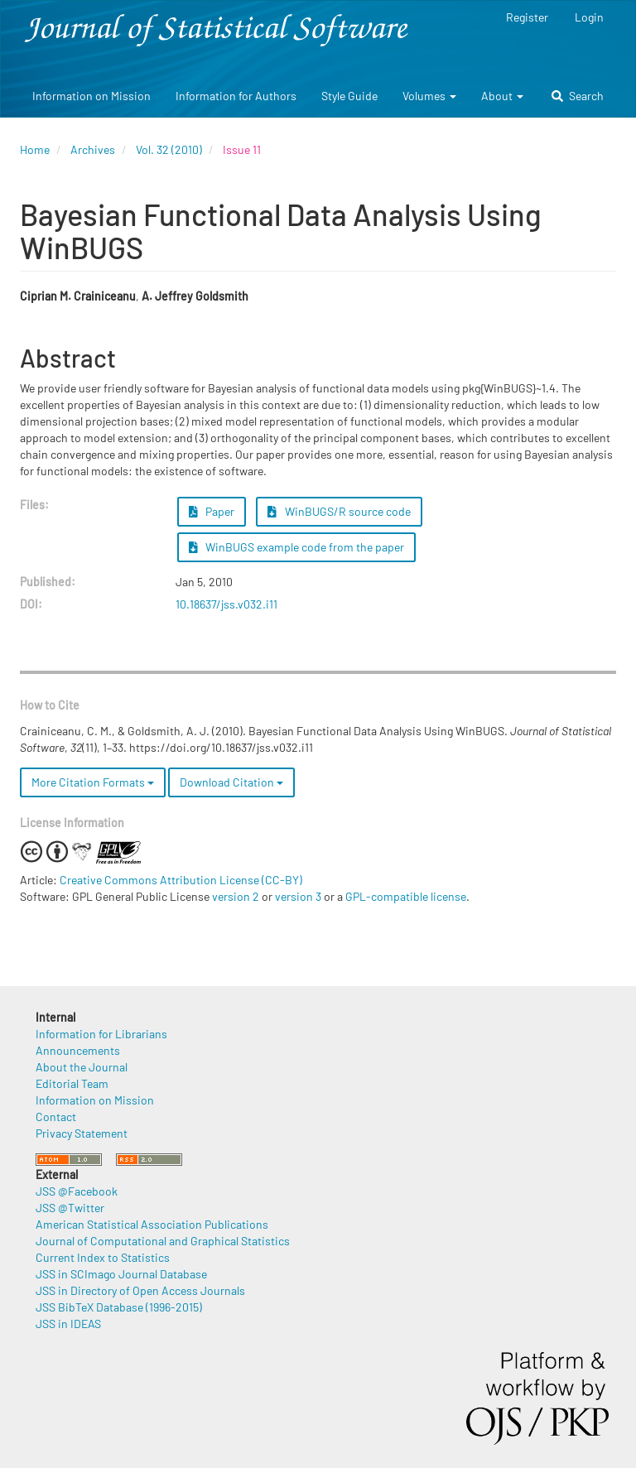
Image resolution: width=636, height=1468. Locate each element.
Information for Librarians (101, 1034)
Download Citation (231, 782)
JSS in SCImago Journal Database (121, 1274)
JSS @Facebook (77, 1191)
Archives (92, 149)
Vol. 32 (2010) (169, 149)
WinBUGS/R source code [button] (339, 511)
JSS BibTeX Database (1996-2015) (119, 1307)
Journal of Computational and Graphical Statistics (163, 1241)
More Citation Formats (92, 782)
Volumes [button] (429, 96)
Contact (56, 1116)
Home (35, 149)
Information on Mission (91, 96)
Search (578, 96)
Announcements (78, 1050)
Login (589, 17)
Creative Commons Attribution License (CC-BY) (181, 880)
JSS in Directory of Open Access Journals (140, 1290)
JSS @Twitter (70, 1208)
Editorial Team (72, 1083)
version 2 (235, 896)
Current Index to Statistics (103, 1257)
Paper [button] (212, 511)
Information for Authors (236, 96)
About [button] (502, 96)
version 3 (298, 896)
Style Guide (349, 96)
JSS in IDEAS (68, 1323)
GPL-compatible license (405, 896)
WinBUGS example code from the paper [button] (297, 547)
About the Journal (82, 1067)
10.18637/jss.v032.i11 (226, 604)
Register (527, 17)
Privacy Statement (82, 1133)
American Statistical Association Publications (152, 1224)
